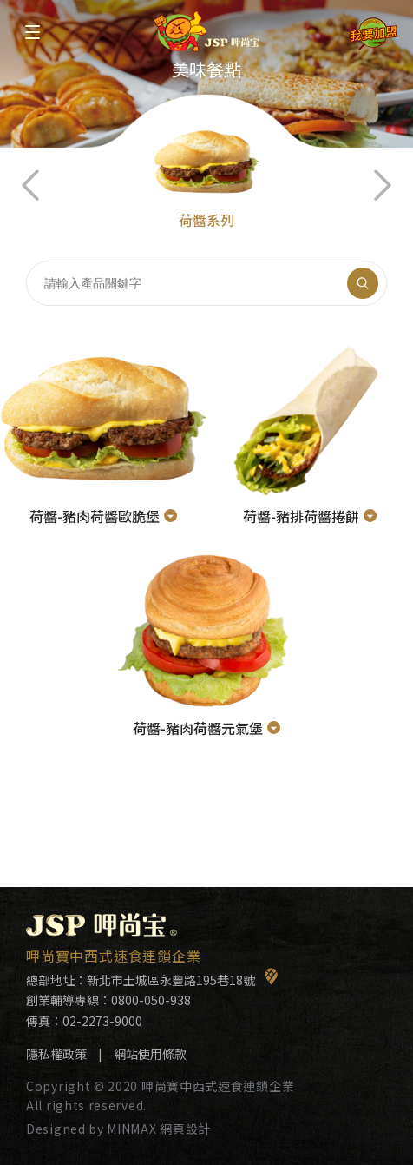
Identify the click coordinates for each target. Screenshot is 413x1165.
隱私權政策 (56, 1053)
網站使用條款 (150, 1053)
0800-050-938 (151, 1000)
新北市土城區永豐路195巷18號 (182, 980)
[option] (206, 145)
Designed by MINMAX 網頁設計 (118, 1128)
